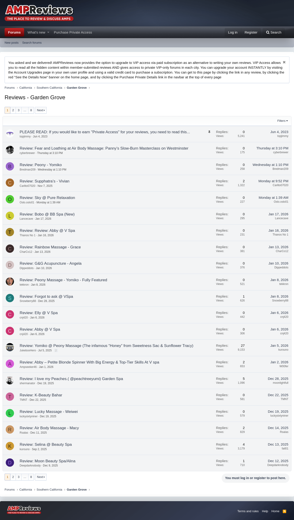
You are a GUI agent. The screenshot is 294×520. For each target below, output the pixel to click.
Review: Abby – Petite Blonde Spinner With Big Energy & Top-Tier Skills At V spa (91, 362)
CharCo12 (28, 251)
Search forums (32, 42)
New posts (12, 42)
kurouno (281, 349)
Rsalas (26, 432)
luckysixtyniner (31, 416)
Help (265, 511)
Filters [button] (279, 120)
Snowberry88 (30, 301)
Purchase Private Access (73, 32)
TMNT (25, 399)
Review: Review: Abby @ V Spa (49, 230)
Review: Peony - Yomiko (43, 165)
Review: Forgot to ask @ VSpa (48, 296)
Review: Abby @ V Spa (42, 329)
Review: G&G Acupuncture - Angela (53, 263)
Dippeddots (29, 268)
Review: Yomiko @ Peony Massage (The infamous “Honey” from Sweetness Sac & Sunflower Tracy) (108, 346)
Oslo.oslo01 (29, 202)
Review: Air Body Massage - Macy (51, 428)
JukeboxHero (30, 350)
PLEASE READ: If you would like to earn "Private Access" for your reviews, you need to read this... (107, 132)
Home (275, 511)
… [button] (24, 110)
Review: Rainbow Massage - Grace (52, 247)
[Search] (274, 32)
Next (40, 110)
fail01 (283, 448)
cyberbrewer (29, 153)
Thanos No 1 (30, 235)
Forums (14, 32)
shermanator (29, 383)
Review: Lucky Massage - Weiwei (51, 411)
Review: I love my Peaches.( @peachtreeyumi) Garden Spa (73, 379)
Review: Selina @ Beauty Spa (48, 444)
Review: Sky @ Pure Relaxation (49, 198)
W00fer (281, 366)
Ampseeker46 (30, 367)
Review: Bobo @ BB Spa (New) (49, 214)
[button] (48, 32)
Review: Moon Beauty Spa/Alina (50, 461)
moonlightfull (278, 382)
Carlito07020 (29, 186)
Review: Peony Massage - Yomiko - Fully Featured (65, 280)
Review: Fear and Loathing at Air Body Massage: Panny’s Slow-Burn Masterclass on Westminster (106, 148)
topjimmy (280, 136)
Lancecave (28, 218)
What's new (36, 32)
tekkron (26, 284)
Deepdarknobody (32, 465)
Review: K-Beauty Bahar (43, 395)
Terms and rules (248, 511)
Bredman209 (30, 169)
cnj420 (26, 317)
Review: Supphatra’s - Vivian (47, 181)
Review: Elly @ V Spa (41, 313)
